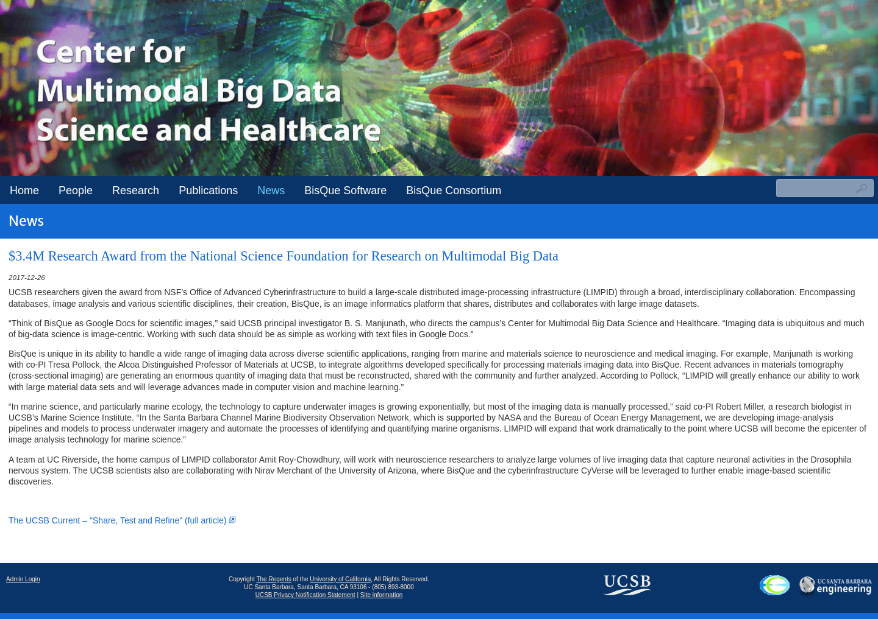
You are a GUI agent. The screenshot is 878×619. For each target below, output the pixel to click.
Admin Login (23, 579)
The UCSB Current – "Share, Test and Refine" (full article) (122, 520)
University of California (340, 579)
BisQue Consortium (453, 190)
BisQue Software (345, 190)
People (76, 190)
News (271, 190)
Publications (208, 190)
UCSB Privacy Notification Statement (305, 595)
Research (135, 190)
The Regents (273, 579)
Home (24, 190)
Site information (381, 595)
